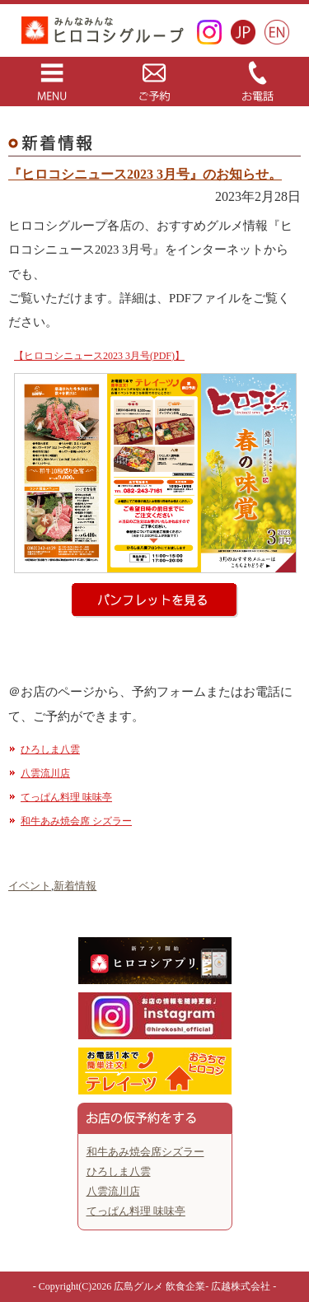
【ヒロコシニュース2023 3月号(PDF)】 (99, 356)
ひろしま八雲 (50, 749)
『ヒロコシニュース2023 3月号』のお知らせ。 (145, 174)
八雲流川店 (45, 773)
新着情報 (75, 886)
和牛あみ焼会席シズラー (145, 1152)
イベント (29, 886)
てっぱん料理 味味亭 (66, 797)
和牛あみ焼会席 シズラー (76, 821)
